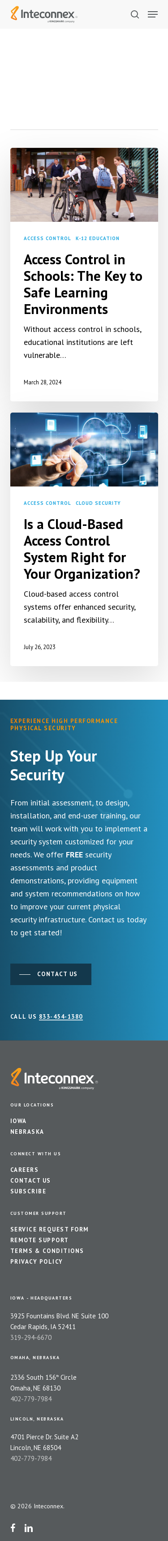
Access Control (47, 238)
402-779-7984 (31, 1399)
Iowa (18, 1121)
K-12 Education (98, 238)
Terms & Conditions (47, 1251)
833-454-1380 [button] (61, 1016)
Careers (24, 1170)
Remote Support (39, 1240)
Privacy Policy (36, 1262)
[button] (153, 14)
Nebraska (27, 1132)
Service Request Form (49, 1229)
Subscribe (28, 1191)
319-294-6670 (31, 1337)
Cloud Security (98, 503)
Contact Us (30, 1180)
